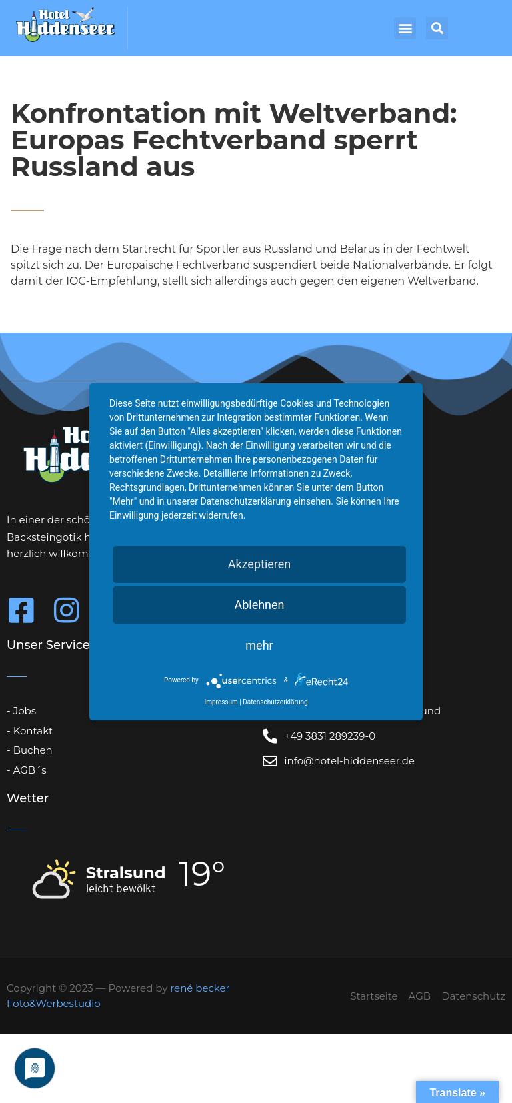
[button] (405, 28)
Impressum (220, 702)
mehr (259, 645)
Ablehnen (259, 605)
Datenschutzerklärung (275, 702)
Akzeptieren (259, 564)
